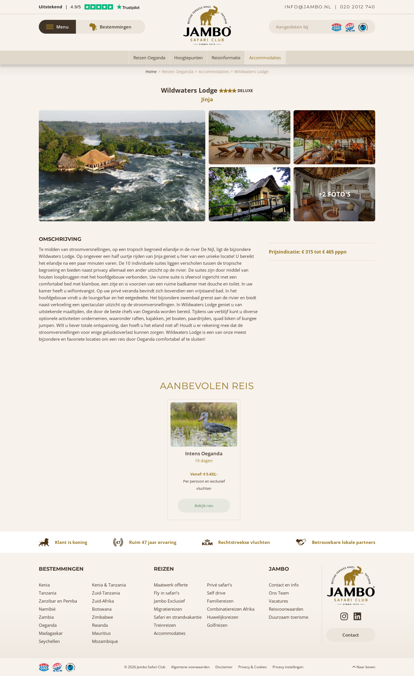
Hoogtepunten (188, 57)
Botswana (102, 609)
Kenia (44, 585)
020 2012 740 (357, 6)
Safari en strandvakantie (178, 617)
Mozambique (105, 641)
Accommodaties (265, 57)
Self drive (216, 593)
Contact (350, 635)
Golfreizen (217, 625)
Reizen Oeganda (149, 57)
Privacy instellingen (288, 666)
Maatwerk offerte (171, 585)
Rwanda (100, 625)
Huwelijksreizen (222, 617)
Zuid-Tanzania (106, 593)
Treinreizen (165, 625)
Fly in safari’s (166, 593)
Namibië (47, 609)
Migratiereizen (168, 609)
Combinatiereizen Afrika (230, 609)
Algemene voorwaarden (190, 666)
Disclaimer (224, 666)
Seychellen (49, 641)
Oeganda (48, 625)
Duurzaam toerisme (288, 617)
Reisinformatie (226, 57)
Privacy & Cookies (252, 666)
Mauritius (101, 633)
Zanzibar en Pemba (58, 601)
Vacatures (278, 601)
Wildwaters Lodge (251, 71)
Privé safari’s (219, 585)
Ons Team (279, 593)
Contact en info (284, 585)
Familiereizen (220, 601)
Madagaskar (51, 633)
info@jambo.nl (308, 6)
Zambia (46, 617)
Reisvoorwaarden (286, 609)
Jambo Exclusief (169, 601)
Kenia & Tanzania (109, 585)
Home (151, 71)
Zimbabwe (102, 617)
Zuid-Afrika (103, 601)
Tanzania (47, 593)
